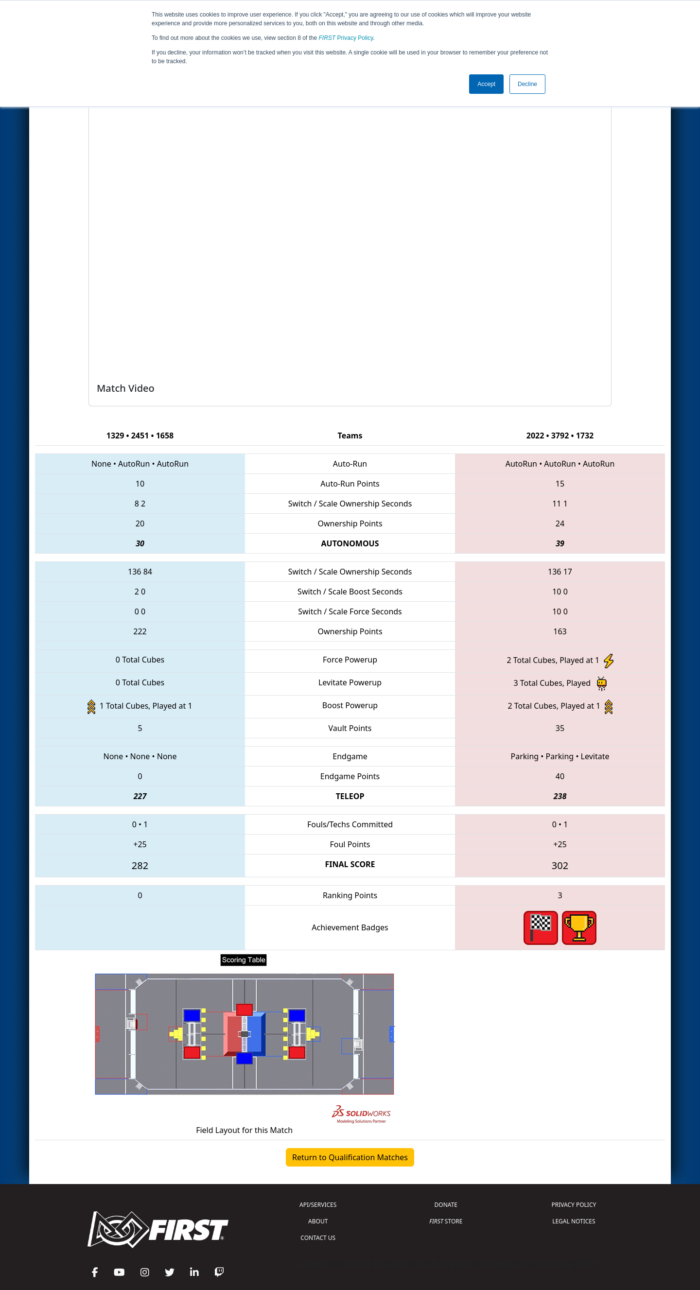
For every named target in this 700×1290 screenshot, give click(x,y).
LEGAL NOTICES (573, 1221)
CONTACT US (317, 1238)
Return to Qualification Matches (350, 1157)
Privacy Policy (346, 38)
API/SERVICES (317, 1205)
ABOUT (318, 1221)
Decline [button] (527, 84)
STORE (445, 1221)
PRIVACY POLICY (573, 1205)
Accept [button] (486, 84)
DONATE (446, 1205)
